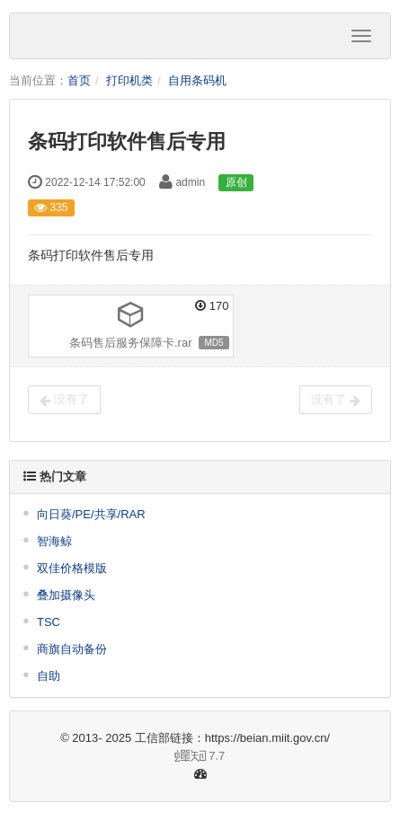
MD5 (213, 343)
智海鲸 (54, 541)
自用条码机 (197, 80)
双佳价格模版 (72, 568)
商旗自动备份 (72, 649)
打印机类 (129, 80)
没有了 (64, 400)
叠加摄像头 (66, 595)
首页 (79, 80)
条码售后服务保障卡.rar (130, 342)
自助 (48, 676)
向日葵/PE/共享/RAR (91, 514)
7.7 (124, 757)
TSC (48, 622)
